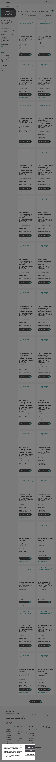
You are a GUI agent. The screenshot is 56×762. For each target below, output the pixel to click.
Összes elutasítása (30, 750)
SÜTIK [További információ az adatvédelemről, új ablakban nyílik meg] (11, 757)
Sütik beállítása (30, 754)
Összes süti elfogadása (30, 747)
